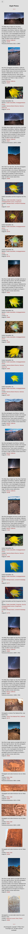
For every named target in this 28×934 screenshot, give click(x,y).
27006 (8, 455)
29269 (8, 854)
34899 (8, 368)
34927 (8, 395)
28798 (8, 492)
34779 (8, 256)
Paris (17, 918)
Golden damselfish (11, 102)
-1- (13, 9)
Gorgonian (18, 200)
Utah (11, 777)
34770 (8, 231)
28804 (8, 651)
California (13, 40)
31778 (8, 613)
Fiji (6, 107)
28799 (8, 42)
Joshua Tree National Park (13, 716)
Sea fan (24, 604)
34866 (8, 342)
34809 (8, 317)
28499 (8, 892)
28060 (8, 920)
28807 (8, 693)
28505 (8, 292)
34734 (8, 109)
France (20, 918)
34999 (8, 556)
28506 (8, 755)
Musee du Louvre (11, 918)
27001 (8, 530)
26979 (8, 83)
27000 (8, 425)
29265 (8, 779)
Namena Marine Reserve (13, 106)
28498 (8, 178)
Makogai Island (10, 203)
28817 (8, 141)
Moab (8, 777)
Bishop (8, 40)
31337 (8, 206)
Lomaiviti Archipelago (20, 203)
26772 (8, 718)
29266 (8, 798)
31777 (8, 583)
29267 (8, 823)
